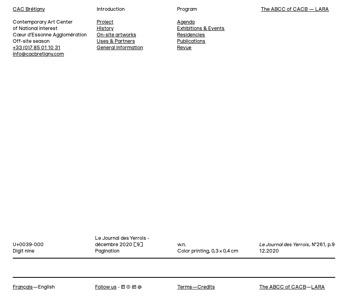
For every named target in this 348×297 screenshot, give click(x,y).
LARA (318, 287)
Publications (191, 41)
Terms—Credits (196, 287)
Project (105, 22)
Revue (184, 48)
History (105, 28)
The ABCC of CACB (282, 287)
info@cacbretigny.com (38, 54)
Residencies (191, 35)
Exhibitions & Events (201, 28)
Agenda (186, 22)
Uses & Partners (116, 41)
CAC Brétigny (29, 9)
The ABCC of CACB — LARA (295, 9)
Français (23, 287)
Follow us (106, 287)
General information (120, 48)
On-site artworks (116, 35)
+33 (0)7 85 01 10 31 (36, 48)
